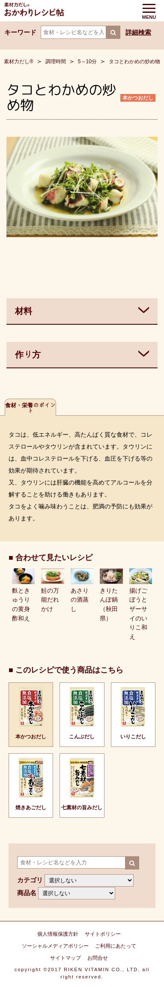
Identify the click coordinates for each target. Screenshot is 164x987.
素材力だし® (18, 62)
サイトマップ (65, 958)
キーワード (20, 32)
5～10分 (87, 62)
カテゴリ (30, 880)
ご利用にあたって (115, 946)
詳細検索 (138, 32)
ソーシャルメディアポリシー (55, 946)
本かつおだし (137, 98)
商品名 (26, 892)
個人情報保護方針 (57, 934)
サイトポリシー (103, 934)
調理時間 (55, 62)
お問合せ (97, 958)
